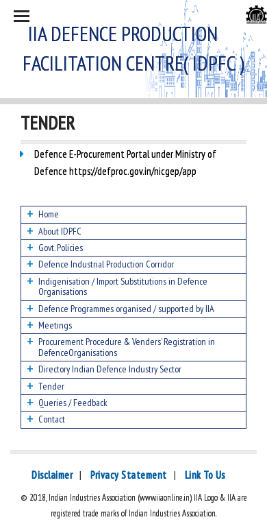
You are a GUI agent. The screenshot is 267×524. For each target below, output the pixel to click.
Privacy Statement (128, 474)
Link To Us (205, 474)
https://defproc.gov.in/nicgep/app (131, 171)
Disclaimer (52, 474)
